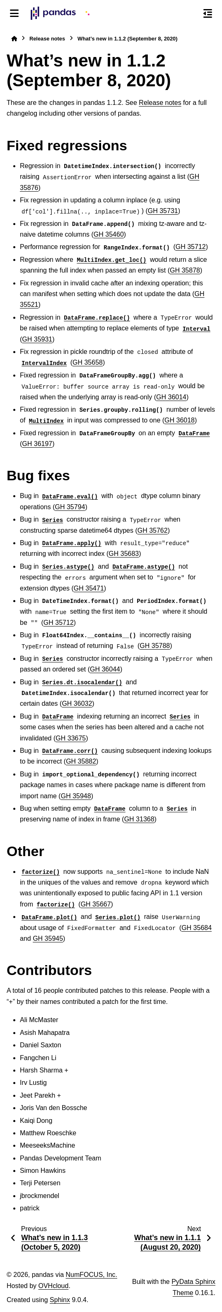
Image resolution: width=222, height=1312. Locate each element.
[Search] (190, 13)
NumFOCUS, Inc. (91, 1274)
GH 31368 (139, 819)
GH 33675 (71, 738)
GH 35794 (70, 506)
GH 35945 (48, 938)
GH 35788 (155, 645)
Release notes (47, 39)
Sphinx (60, 1299)
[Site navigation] (14, 13)
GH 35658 (87, 362)
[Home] (14, 38)
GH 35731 (163, 210)
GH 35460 (109, 234)
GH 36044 (105, 669)
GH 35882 (81, 761)
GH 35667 (96, 904)
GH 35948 (76, 796)
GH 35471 (89, 588)
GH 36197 (37, 443)
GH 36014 (171, 397)
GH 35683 (124, 553)
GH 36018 (179, 420)
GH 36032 (77, 703)
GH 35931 (37, 339)
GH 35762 (153, 530)
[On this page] (207, 13)
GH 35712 (191, 246)
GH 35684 (196, 927)
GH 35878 (185, 270)
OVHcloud (53, 1285)
